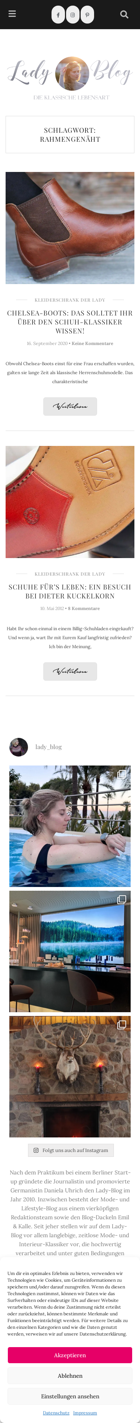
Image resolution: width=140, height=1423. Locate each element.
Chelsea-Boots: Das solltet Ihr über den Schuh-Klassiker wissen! (70, 321)
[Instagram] (73, 15)
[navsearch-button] (124, 14)
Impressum (85, 1413)
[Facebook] (58, 15)
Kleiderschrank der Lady (70, 300)
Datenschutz (56, 1413)
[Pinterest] (87, 15)
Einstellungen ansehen (70, 1396)
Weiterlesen (70, 407)
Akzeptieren (70, 1355)
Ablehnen (70, 1375)
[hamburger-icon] (12, 15)
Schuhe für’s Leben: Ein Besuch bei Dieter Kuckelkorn (70, 591)
